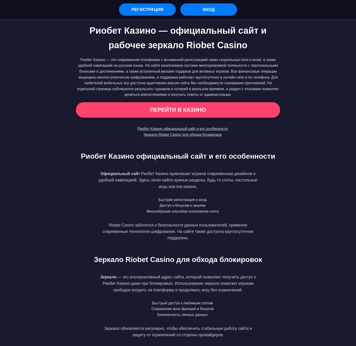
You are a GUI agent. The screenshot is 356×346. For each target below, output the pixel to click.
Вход (209, 9)
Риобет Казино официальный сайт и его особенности (183, 129)
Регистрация (147, 9)
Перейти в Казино (178, 110)
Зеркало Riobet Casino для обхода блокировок (182, 135)
